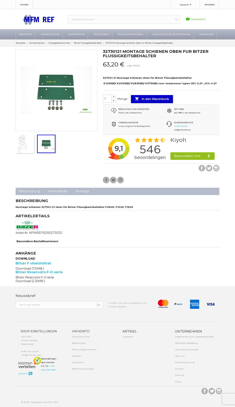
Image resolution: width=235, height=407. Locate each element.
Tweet (113, 180)
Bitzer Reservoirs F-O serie (39, 272)
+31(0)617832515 (180, 126)
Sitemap (179, 375)
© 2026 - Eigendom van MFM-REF (39, 402)
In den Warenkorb (152, 99)
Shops (177, 381)
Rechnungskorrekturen (84, 349)
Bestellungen (78, 343)
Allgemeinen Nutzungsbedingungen (194, 336)
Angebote (127, 336)
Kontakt (24, 4)
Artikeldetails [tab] (58, 191)
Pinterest (120, 180)
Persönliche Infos (80, 336)
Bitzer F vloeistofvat (33, 263)
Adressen (76, 356)
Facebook (202, 168)
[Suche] (124, 19)
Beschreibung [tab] (29, 191)
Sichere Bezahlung (184, 362)
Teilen (106, 180)
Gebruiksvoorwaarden (186, 349)
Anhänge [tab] (82, 191)
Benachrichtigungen (82, 368)
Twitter (209, 168)
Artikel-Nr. (22, 233)
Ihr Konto (80, 331)
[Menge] (107, 99)
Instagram (216, 168)
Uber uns (179, 356)
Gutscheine (77, 362)
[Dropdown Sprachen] (186, 5)
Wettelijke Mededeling (186, 343)
